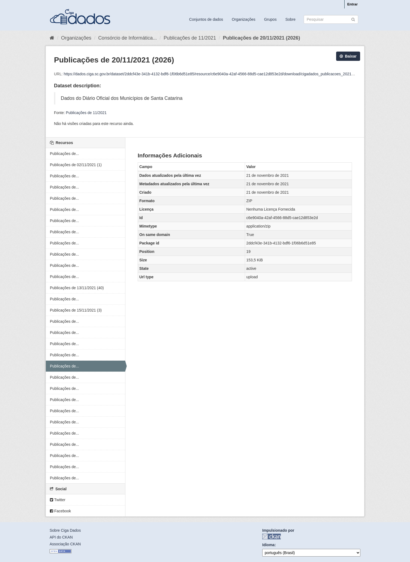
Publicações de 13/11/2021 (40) (77, 288)
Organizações (243, 19)
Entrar (352, 4)
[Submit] (353, 19)
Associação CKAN (65, 544)
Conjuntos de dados (206, 19)
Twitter (57, 500)
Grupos (270, 19)
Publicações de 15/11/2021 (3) (76, 310)
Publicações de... (64, 153)
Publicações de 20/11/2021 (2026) (261, 38)
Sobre (290, 19)
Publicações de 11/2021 (190, 38)
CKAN (271, 536)
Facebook (60, 511)
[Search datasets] (331, 19)
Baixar (348, 56)
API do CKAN (61, 537)
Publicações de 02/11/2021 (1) (76, 165)
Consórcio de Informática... (127, 38)
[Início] (52, 38)
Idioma (268, 545)
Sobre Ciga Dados (65, 530)
